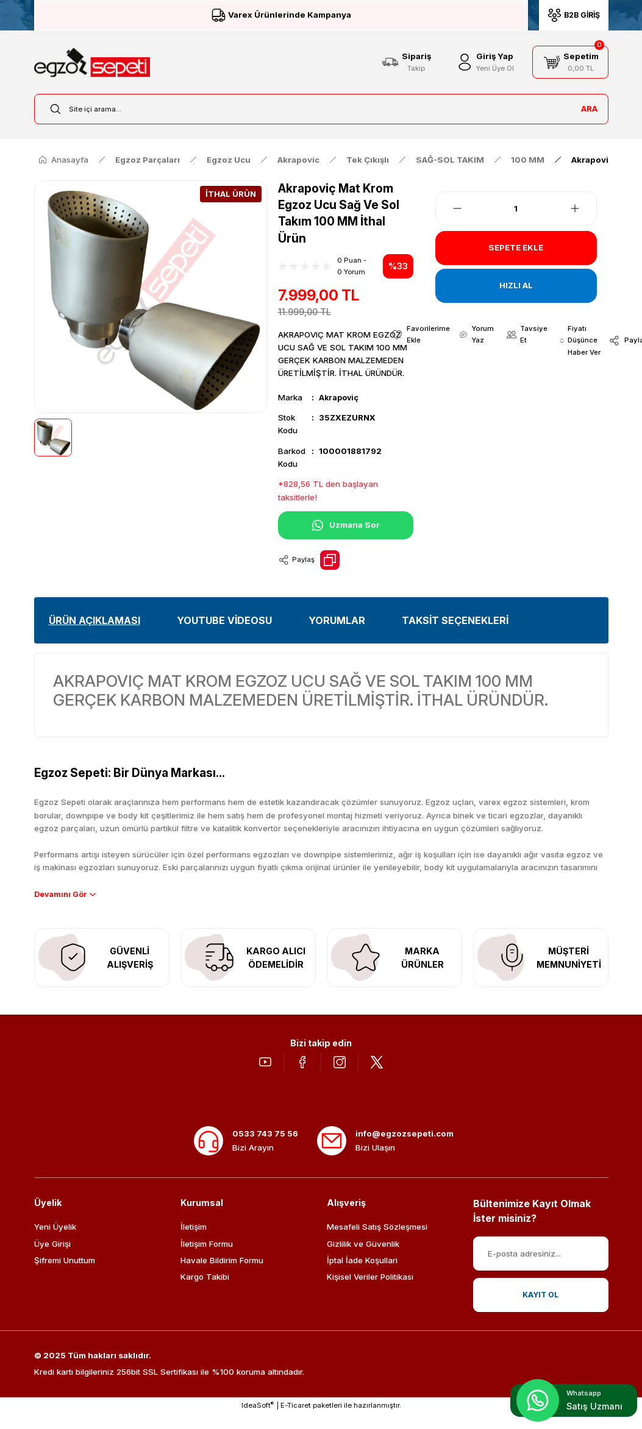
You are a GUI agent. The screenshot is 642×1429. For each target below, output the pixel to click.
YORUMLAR (337, 620)
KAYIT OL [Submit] (540, 1309)
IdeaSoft (257, 1420)
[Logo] (92, 62)
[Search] (321, 109)
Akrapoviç (340, 397)
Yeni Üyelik (55, 1242)
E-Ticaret (295, 1420)
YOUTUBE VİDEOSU (224, 620)
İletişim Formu (206, 1259)
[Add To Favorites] (418, 335)
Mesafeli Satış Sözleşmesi (377, 1242)
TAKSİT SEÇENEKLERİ (455, 620)
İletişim (193, 1242)
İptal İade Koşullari (362, 1275)
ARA (589, 108)
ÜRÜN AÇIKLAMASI (94, 620)
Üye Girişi (52, 1259)
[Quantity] (516, 208)
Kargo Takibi (204, 1292)
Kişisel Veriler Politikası (370, 1292)
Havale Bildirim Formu (221, 1275)
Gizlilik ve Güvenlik (363, 1259)
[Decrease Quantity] (450, 208)
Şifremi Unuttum (64, 1275)
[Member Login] (484, 62)
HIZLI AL (516, 285)
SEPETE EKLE (516, 248)
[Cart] (570, 62)
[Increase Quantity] (582, 208)
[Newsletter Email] (540, 1269)
